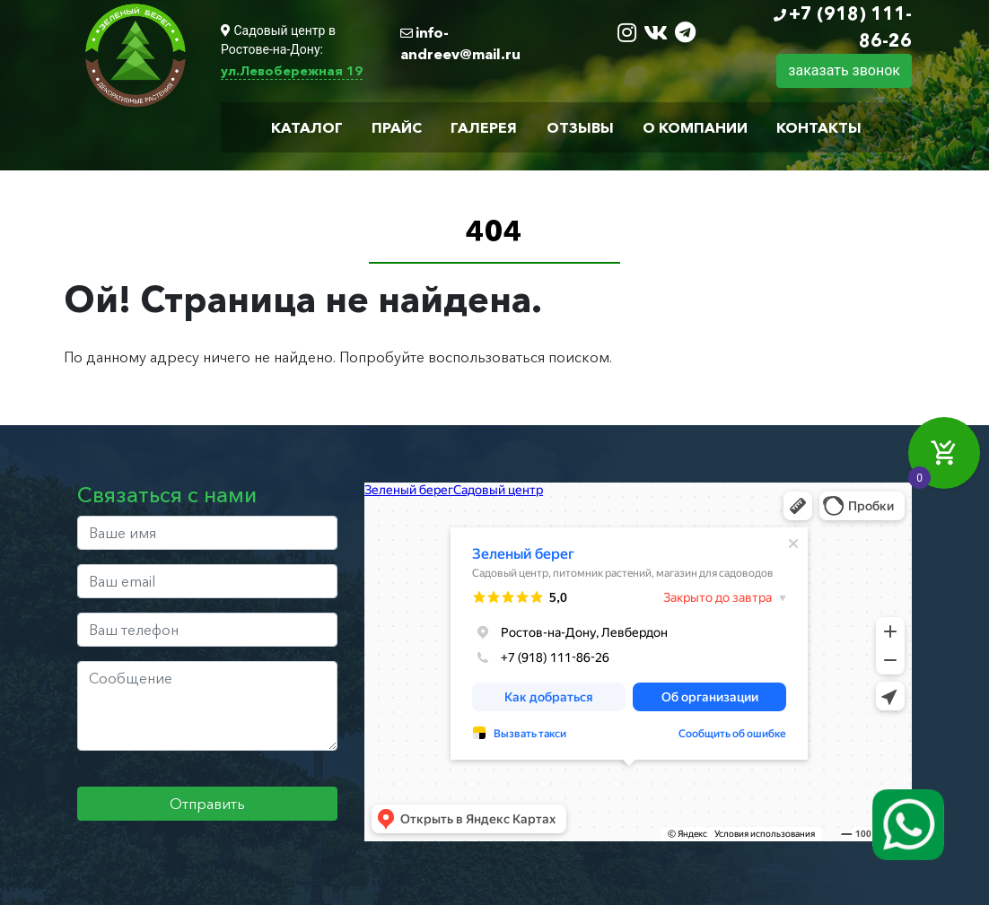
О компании (695, 127)
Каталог (307, 127)
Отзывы (580, 127)
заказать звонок (844, 70)
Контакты (819, 127)
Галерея (484, 127)
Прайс (397, 127)
